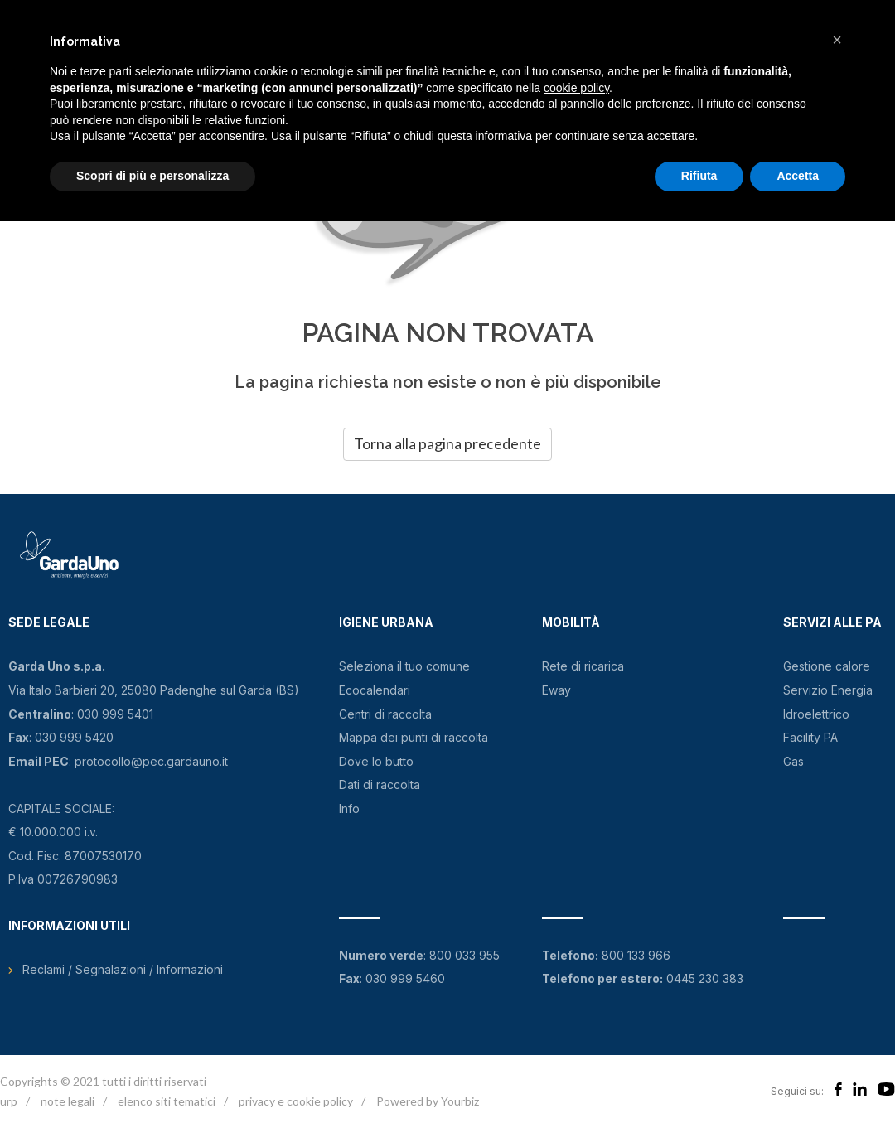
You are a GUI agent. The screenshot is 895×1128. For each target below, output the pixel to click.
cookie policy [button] (576, 87)
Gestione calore (826, 666)
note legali (67, 1101)
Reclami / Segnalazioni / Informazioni (122, 969)
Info (349, 808)
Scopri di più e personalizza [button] (152, 175)
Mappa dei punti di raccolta (413, 737)
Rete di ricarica (583, 666)
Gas (793, 761)
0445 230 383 (704, 978)
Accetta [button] (797, 175)
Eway (556, 690)
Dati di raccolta (379, 784)
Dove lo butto (376, 761)
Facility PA (810, 737)
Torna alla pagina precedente (447, 443)
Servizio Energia (828, 690)
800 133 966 (636, 955)
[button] (837, 40)
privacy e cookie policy (296, 1101)
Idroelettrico (816, 714)
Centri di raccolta (385, 714)
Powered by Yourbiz (427, 1101)
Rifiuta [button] (699, 175)
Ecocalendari (374, 690)
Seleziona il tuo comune (404, 666)
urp (8, 1101)
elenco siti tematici (166, 1101)
